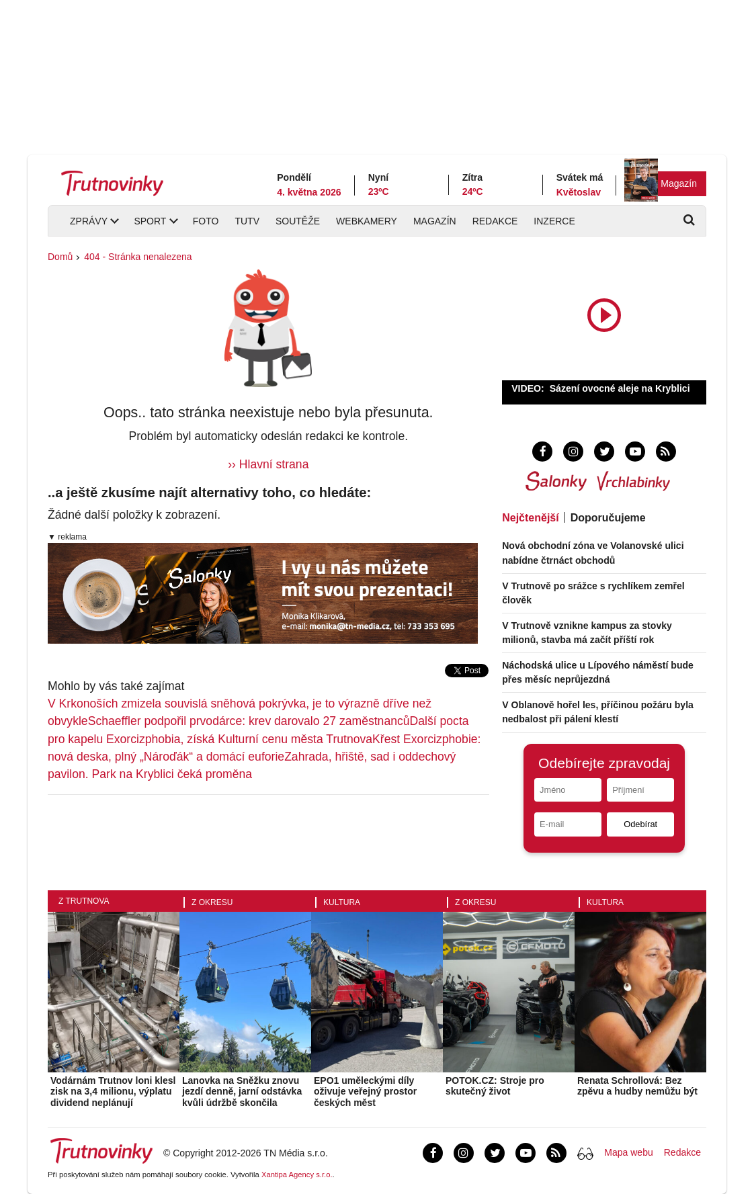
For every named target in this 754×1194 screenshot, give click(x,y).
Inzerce (554, 221)
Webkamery (366, 221)
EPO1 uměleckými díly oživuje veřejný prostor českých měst (365, 1092)
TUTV (247, 221)
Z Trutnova (84, 901)
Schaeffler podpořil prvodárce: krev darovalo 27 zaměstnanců (249, 721)
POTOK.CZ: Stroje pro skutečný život (495, 1086)
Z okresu (212, 902)
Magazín (679, 183)
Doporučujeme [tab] (608, 517)
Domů (60, 256)
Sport (150, 221)
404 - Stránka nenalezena (138, 256)
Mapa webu (628, 1152)
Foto (206, 221)
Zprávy (89, 221)
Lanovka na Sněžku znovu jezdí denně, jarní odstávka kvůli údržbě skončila (242, 1092)
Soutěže (298, 221)
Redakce (495, 221)
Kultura (341, 902)
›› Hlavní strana (268, 464)
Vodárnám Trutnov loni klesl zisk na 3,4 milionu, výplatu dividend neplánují (112, 1092)
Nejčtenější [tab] (530, 517)
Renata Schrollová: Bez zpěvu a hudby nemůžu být (637, 1086)
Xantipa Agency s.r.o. (297, 1174)
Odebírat (640, 824)
